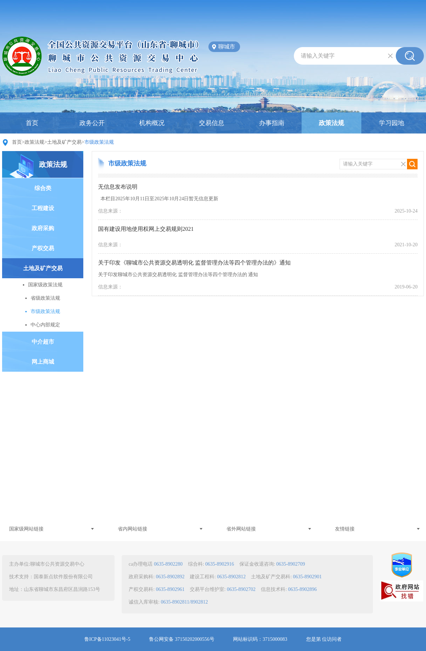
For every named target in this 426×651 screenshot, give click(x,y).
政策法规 (331, 122)
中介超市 (43, 342)
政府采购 (43, 228)
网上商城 (43, 362)
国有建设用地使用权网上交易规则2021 (146, 229)
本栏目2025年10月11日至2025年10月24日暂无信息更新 (158, 198)
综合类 (42, 188)
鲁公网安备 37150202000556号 (181, 639)
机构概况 (151, 122)
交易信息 (211, 122)
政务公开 (92, 122)
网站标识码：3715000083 (260, 639)
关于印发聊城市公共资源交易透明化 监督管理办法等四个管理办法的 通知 (178, 274)
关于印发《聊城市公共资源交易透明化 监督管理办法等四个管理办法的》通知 (194, 263)
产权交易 (43, 248)
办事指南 (271, 122)
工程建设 (43, 208)
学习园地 (391, 122)
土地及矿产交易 (64, 142)
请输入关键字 (318, 56)
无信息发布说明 (117, 187)
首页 (32, 122)
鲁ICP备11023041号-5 (107, 639)
